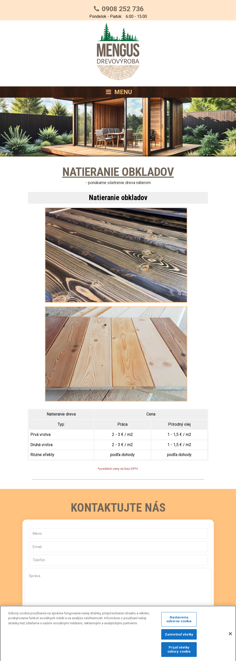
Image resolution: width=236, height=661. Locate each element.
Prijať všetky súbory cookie (179, 652)
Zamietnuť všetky (179, 637)
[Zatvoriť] (230, 636)
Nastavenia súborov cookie (179, 622)
